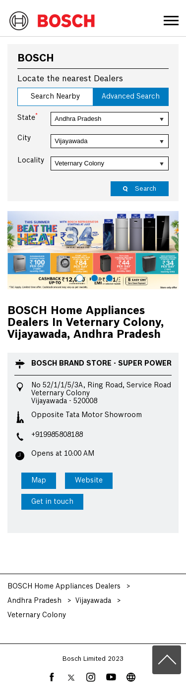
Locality (30, 160)
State (27, 116)
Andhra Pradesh (34, 600)
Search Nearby (55, 96)
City (24, 138)
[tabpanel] (93, 250)
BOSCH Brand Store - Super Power (101, 363)
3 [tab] (108, 276)
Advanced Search (131, 96)
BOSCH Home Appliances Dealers (65, 586)
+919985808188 (57, 434)
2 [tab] (93, 276)
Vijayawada (93, 600)
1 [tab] (78, 276)
